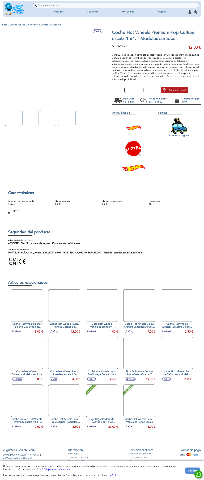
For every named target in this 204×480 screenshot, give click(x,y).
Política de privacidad (78, 457)
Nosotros (58, 12)
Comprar (178, 90)
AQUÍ (113, 475)
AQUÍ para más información (56, 469)
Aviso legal (73, 453)
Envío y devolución (138, 457)
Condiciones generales (141, 453)
